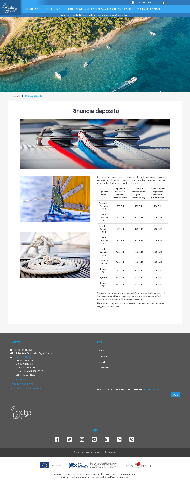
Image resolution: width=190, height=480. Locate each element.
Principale (15, 96)
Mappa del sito (18, 379)
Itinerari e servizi (75, 9)
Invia (175, 395)
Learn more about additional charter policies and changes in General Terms (95, 15)
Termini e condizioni (22, 383)
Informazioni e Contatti (121, 9)
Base (60, 9)
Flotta (50, 9)
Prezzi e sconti (34, 9)
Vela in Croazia (96, 9)
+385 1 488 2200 (23, 357)
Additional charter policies (25, 388)
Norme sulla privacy (152, 390)
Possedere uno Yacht (148, 9)
